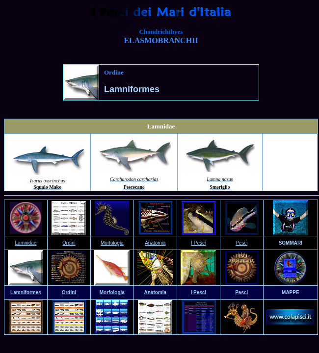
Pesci (241, 243)
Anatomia (155, 243)
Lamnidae (26, 243)
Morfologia (112, 292)
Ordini (69, 292)
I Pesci (198, 243)
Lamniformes (25, 292)
